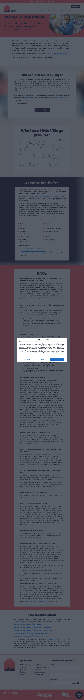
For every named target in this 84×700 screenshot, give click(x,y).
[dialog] (42, 350)
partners (25, 341)
